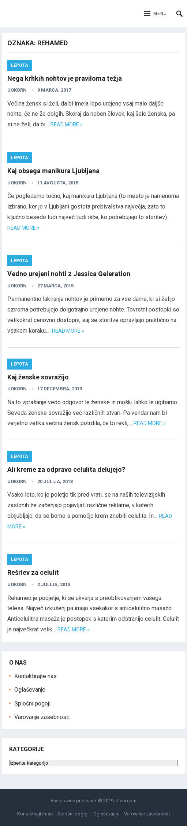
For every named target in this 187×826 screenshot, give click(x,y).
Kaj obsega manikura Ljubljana (53, 171)
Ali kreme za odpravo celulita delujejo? (66, 469)
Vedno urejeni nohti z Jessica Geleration (68, 274)
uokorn (17, 90)
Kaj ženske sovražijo (38, 377)
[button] (155, 14)
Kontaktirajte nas (35, 676)
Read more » (67, 124)
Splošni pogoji (32, 703)
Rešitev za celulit (33, 572)
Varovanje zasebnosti (42, 717)
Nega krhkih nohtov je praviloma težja (64, 78)
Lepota (19, 65)
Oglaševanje (29, 689)
